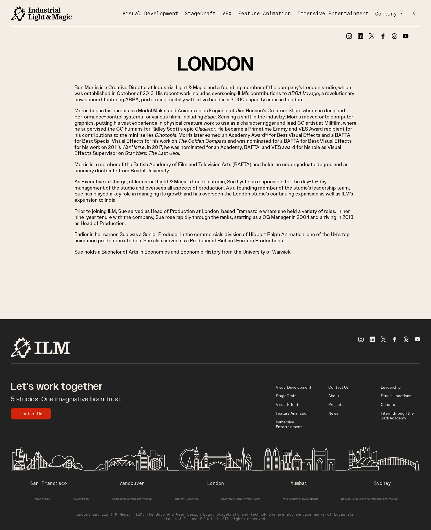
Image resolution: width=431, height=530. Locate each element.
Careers (388, 404)
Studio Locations (396, 395)
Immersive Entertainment (333, 13)
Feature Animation (264, 13)
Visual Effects (288, 404)
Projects (336, 404)
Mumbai (299, 483)
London (215, 483)
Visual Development (150, 13)
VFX (227, 13)
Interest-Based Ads (187, 499)
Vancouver (132, 483)
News (333, 413)
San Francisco (48, 483)
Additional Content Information (132, 499)
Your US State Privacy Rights (300, 499)
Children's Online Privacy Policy (240, 499)
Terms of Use (41, 499)
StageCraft (200, 13)
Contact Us (30, 414)
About (333, 395)
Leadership (391, 387)
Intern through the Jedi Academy (397, 416)
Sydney (382, 483)
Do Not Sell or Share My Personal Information (369, 499)
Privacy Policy (80, 499)
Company (386, 13)
